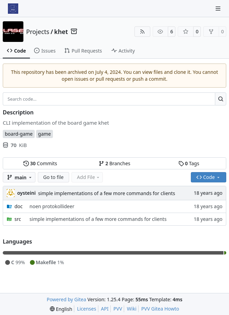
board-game (19, 134)
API (105, 308)
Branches (114, 163)
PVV (117, 308)
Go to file (53, 177)
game (44, 134)
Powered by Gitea (66, 299)
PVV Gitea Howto (160, 308)
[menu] (61, 309)
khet (61, 31)
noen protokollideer (52, 206)
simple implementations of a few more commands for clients (106, 193)
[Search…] (220, 98)
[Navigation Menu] (219, 8)
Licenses (86, 308)
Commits (40, 163)
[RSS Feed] (142, 31)
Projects (37, 31)
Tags (188, 163)
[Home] (13, 8)
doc (18, 206)
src (17, 219)
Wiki (132, 308)
